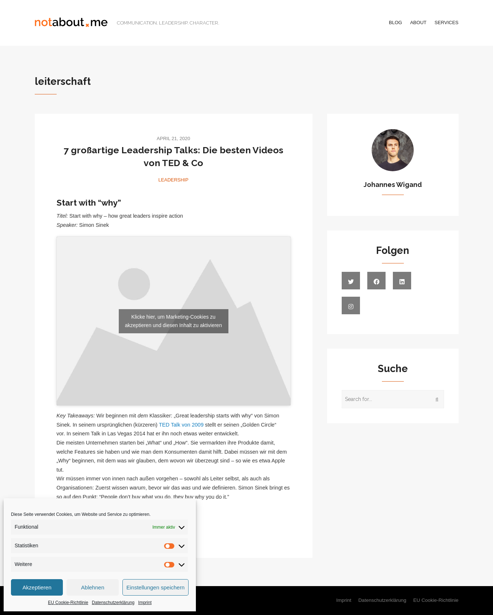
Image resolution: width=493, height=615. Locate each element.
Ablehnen (92, 587)
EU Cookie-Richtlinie (68, 602)
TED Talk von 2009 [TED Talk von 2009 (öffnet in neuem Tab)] (181, 425)
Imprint (145, 602)
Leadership (173, 180)
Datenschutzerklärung (113, 602)
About (418, 22)
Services (447, 22)
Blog (395, 22)
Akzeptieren (37, 587)
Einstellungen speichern (155, 587)
